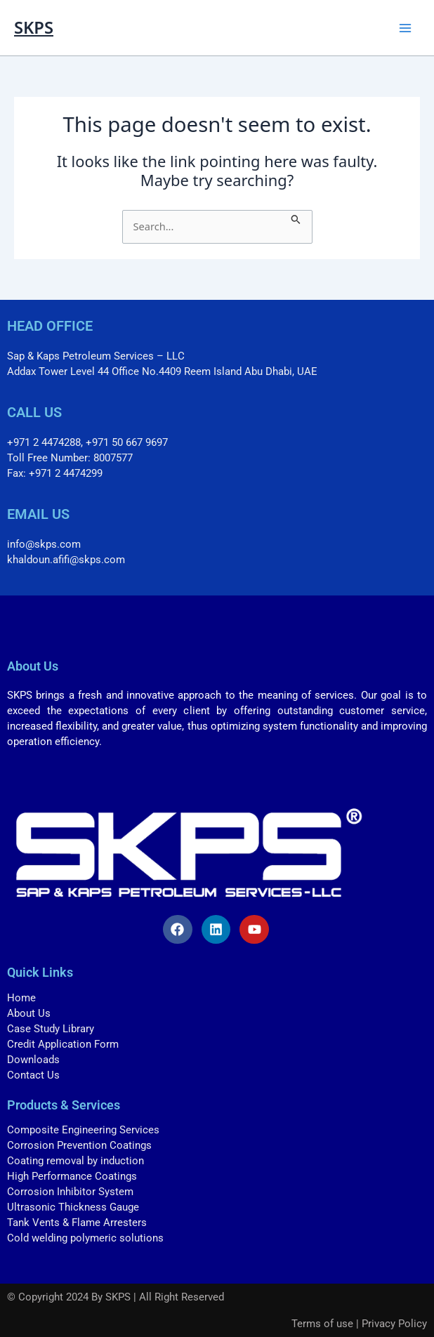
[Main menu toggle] (405, 28)
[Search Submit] (296, 217)
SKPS (33, 27)
